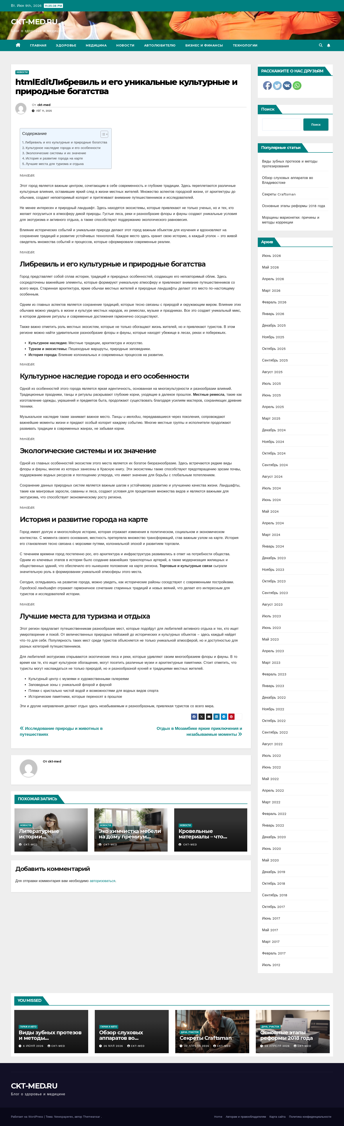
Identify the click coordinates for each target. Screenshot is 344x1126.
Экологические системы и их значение (56, 153)
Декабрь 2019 (273, 872)
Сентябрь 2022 (275, 732)
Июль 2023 (271, 616)
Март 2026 (271, 290)
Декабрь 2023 (274, 558)
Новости (125, 45)
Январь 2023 (273, 686)
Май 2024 (270, 511)
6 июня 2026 (34, 1045)
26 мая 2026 (114, 1045)
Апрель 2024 (273, 523)
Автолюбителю (160, 45)
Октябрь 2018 (273, 883)
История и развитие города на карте (54, 158)
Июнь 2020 (271, 849)
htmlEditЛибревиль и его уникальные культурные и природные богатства (126, 86)
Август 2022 (272, 744)
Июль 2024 (271, 488)
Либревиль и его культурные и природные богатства (66, 142)
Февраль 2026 (274, 302)
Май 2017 (270, 930)
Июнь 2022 (271, 767)
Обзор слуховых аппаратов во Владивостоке (121, 1038)
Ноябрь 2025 (273, 337)
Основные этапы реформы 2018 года (293, 206)
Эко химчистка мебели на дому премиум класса (130, 836)
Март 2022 (271, 802)
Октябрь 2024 (274, 453)
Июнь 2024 (271, 500)
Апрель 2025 (273, 407)
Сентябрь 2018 (274, 895)
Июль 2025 (271, 383)
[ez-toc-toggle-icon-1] (102, 135)
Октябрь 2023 (274, 581)
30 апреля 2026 (197, 1045)
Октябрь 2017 (273, 907)
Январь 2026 (273, 314)
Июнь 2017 (271, 918)
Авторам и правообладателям (246, 1116)
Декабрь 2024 (274, 430)
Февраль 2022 (274, 814)
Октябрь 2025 (274, 349)
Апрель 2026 (273, 279)
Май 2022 (270, 779)
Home (218, 1116)
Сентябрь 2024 (275, 465)
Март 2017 (271, 942)
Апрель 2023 (273, 651)
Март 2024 (271, 535)
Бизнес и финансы (204, 45)
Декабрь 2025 (274, 325)
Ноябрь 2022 (273, 709)
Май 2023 (270, 639)
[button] (320, 45)
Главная (38, 45)
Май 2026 (270, 267)
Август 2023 (272, 604)
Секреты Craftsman (279, 194)
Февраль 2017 (274, 953)
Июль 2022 (271, 756)
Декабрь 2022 (274, 697)
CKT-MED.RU (34, 21)
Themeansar (91, 1116)
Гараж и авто (28, 1027)
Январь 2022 (273, 825)
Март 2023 (271, 663)
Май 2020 (270, 860)
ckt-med (43, 105)
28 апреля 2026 (278, 1045)
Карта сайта (277, 1116)
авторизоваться (102, 881)
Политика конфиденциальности (310, 1116)
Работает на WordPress (27, 1116)
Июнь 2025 (271, 395)
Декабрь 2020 (274, 837)
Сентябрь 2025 (275, 360)
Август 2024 (272, 476)
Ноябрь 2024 (273, 442)
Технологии (245, 45)
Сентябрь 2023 (275, 593)
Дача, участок (190, 1032)
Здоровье (66, 45)
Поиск (267, 109)
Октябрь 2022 (274, 721)
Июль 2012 (271, 965)
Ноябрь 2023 (273, 569)
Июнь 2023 (271, 628)
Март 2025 (271, 418)
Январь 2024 (273, 546)
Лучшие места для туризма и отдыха (55, 164)
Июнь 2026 (271, 256)
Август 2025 (272, 372)
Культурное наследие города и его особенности (63, 148)
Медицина (96, 45)
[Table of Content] (104, 134)
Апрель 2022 (273, 790)
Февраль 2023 (274, 674)
